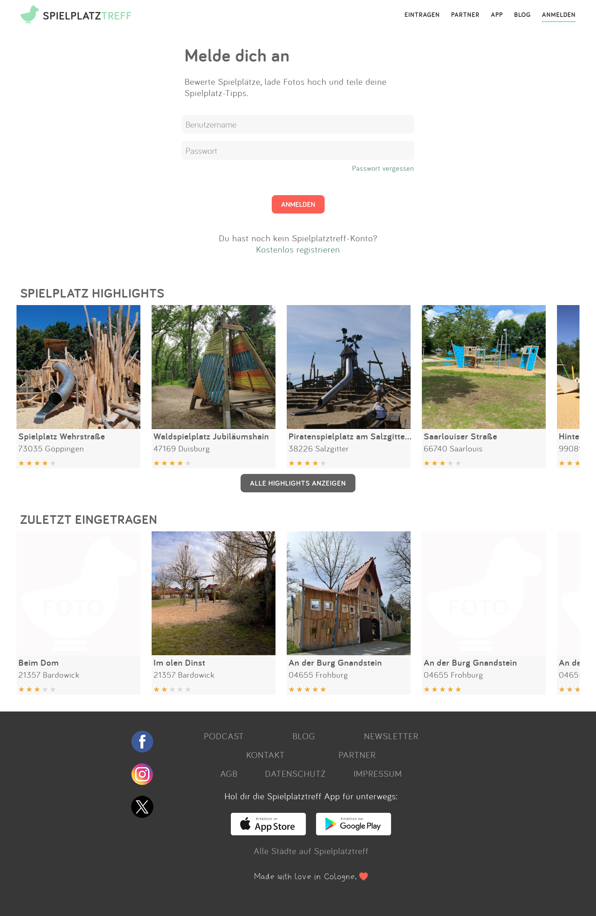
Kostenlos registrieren (298, 249)
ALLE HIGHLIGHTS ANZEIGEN (298, 483)
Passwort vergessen (383, 168)
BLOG (522, 15)
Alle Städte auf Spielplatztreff (311, 850)
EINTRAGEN (422, 15)
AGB (229, 773)
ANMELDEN (559, 15)
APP (497, 15)
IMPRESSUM (378, 773)
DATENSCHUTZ (295, 773)
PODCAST (224, 736)
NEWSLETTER (391, 736)
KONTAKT (265, 754)
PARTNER (465, 15)
